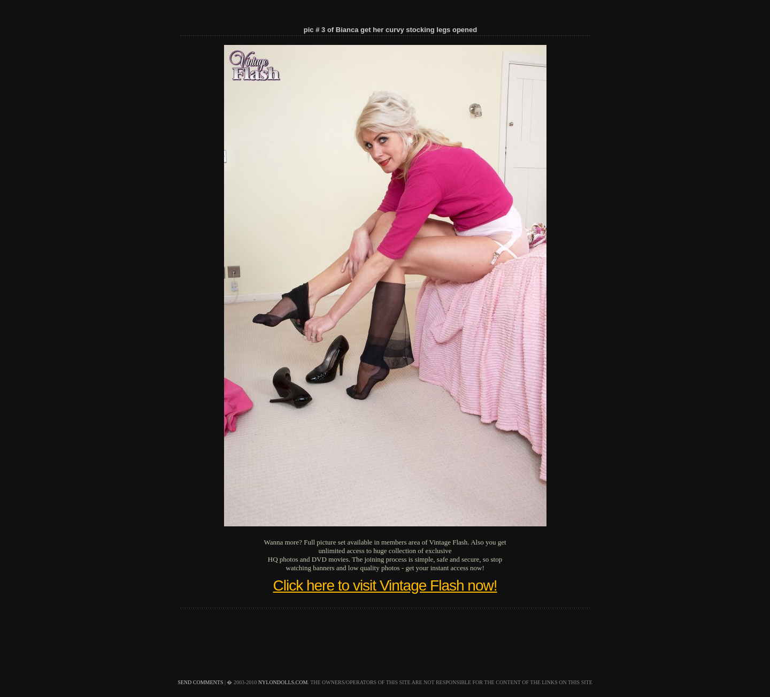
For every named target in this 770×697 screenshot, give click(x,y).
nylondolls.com (283, 682)
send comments (200, 682)
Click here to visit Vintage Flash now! (385, 585)
